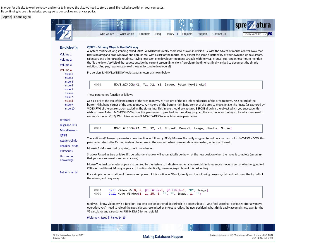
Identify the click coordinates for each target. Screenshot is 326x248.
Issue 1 (69, 74)
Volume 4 (66, 70)
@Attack (65, 120)
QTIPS (63, 135)
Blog (158, 34)
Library (170, 34)
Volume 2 (66, 60)
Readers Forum (69, 146)
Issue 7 (69, 97)
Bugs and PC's (68, 125)
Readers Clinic (68, 141)
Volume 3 (66, 65)
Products (144, 34)
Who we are (107, 34)
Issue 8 (69, 101)
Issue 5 (69, 89)
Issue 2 (69, 78)
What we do (127, 34)
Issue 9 (69, 105)
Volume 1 (66, 54)
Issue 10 (69, 108)
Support (202, 34)
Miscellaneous (68, 130)
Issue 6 (69, 93)
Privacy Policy (59, 237)
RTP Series (66, 151)
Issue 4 (69, 85)
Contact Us (219, 34)
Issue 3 (69, 81)
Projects (187, 34)
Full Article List (69, 172)
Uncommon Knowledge (67, 158)
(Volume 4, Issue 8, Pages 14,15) (106, 217)
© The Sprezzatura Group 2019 (68, 235)
